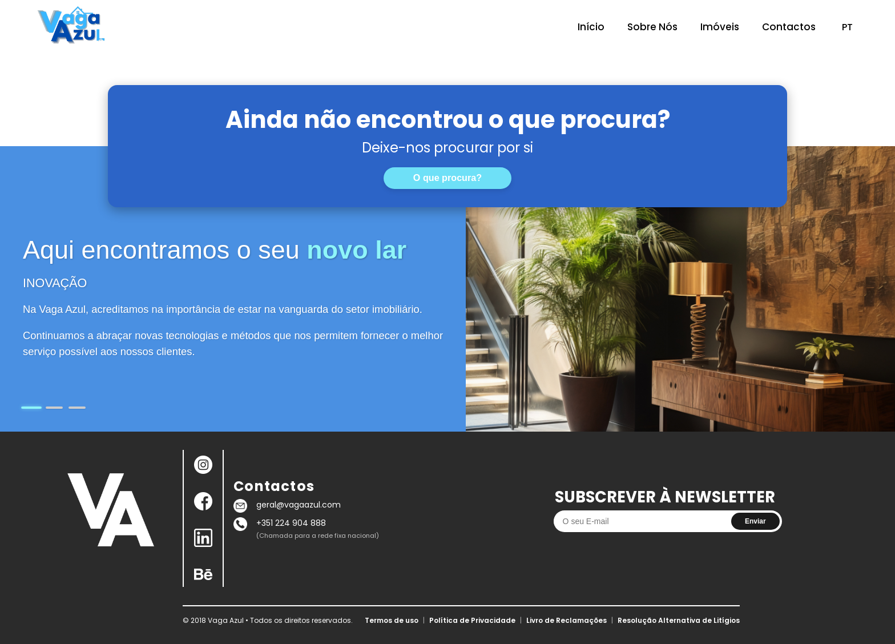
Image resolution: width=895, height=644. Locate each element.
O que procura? (447, 177)
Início (591, 27)
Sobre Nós (652, 27)
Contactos (789, 27)
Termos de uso (391, 620)
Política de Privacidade (472, 620)
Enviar (755, 521)
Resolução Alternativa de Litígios (679, 620)
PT (847, 27)
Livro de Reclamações (566, 620)
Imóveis (719, 27)
